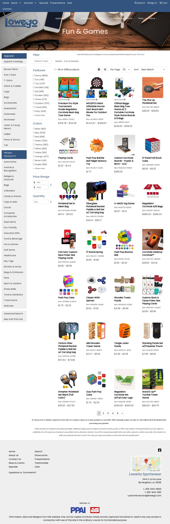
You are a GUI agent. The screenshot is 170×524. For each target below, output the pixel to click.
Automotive (10, 161)
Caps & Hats (10, 201)
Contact (7, 9)
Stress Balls (10, 289)
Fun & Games (11, 244)
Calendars (9, 190)
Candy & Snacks (12, 196)
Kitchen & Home (12, 266)
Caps (6, 91)
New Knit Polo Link (13, 319)
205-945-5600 (153, 489)
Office (102, 18)
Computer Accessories (10, 214)
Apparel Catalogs (13, 61)
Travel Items (10, 300)
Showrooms (41, 455)
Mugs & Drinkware (13, 272)
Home (6, 3)
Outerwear (10, 114)
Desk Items (10, 221)
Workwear (9, 119)
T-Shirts (8, 80)
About (14, 3)
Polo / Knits (10, 74)
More (153, 18)
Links (69, 3)
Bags (73, 18)
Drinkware (87, 18)
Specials (43, 3)
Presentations (57, 3)
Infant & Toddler (12, 86)
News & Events (16, 463)
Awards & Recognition (10, 169)
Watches (9, 305)
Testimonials (41, 463)
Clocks (7, 207)
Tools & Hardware (13, 294)
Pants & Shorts (12, 139)
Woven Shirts (11, 69)
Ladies (7, 134)
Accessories (10, 102)
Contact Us (15, 459)
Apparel (60, 18)
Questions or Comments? (22, 472)
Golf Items (9, 249)
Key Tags (9, 261)
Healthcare (10, 255)
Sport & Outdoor (13, 283)
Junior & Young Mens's (12, 127)
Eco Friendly (10, 227)
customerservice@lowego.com (144, 495)
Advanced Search (13, 313)
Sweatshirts (10, 108)
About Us (13, 455)
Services (28, 3)
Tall (6, 145)
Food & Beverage (13, 238)
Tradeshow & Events (122, 18)
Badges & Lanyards (9, 178)
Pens (142, 18)
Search (140, 3)
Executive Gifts (12, 233)
